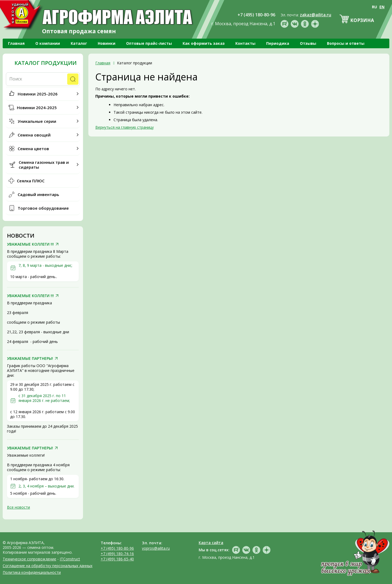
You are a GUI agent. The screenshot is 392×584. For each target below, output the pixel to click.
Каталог (79, 43)
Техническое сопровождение (29, 558)
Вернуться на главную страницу (124, 127)
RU (374, 6)
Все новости (18, 507)
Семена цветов (33, 148)
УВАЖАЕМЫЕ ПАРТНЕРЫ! (30, 358)
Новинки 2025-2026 (38, 94)
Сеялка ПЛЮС (30, 180)
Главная (16, 43)
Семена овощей (34, 135)
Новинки (106, 43)
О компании (47, 43)
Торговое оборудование (43, 208)
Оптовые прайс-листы (149, 43)
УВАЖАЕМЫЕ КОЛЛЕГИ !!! (30, 244)
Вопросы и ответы (345, 43)
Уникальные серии (37, 121)
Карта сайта (211, 542)
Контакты (245, 43)
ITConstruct (70, 558)
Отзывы (308, 43)
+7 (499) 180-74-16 (117, 553)
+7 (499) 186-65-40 (117, 558)
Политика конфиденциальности (32, 572)
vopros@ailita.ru (156, 548)
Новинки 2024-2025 (37, 107)
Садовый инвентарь (38, 194)
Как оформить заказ (204, 43)
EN (382, 6)
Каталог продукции (45, 63)
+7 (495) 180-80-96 (117, 548)
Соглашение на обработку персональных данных (47, 565)
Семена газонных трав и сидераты (44, 165)
